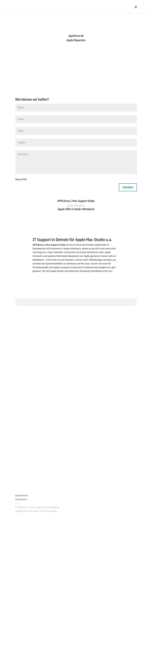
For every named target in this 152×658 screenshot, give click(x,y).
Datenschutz (21, 495)
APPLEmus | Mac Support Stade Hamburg (38, 507)
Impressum (21, 499)
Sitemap (17, 503)
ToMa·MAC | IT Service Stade (42, 511)
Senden (127, 187)
